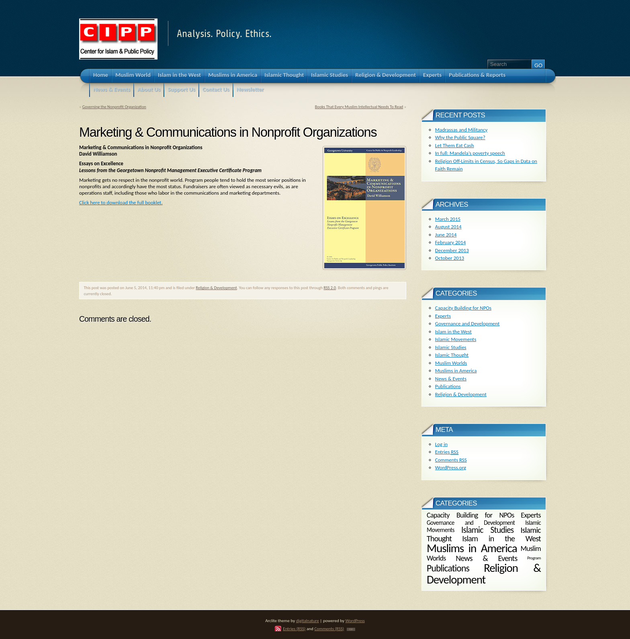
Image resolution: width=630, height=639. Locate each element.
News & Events (450, 379)
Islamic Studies (450, 347)
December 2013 (452, 250)
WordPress (355, 620)
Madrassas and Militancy (461, 130)
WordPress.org (450, 467)
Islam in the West (453, 332)
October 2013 (449, 258)
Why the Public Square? (460, 137)
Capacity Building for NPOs (463, 308)
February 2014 (450, 242)
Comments (451, 460)
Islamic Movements (456, 339)
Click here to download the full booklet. (121, 202)
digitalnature (307, 620)
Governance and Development (467, 324)
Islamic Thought (451, 355)
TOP (351, 629)
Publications (448, 386)
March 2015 (447, 219)
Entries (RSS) (294, 628)
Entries (446, 452)
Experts (443, 316)
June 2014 (446, 235)
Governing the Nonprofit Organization (114, 106)
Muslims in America (456, 371)
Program (534, 558)
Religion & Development (216, 287)
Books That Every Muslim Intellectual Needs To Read (359, 106)
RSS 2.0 (329, 287)
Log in (441, 444)
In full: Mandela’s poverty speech (470, 153)
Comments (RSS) (329, 628)
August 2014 (448, 227)
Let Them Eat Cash (454, 145)
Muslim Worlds (451, 363)
